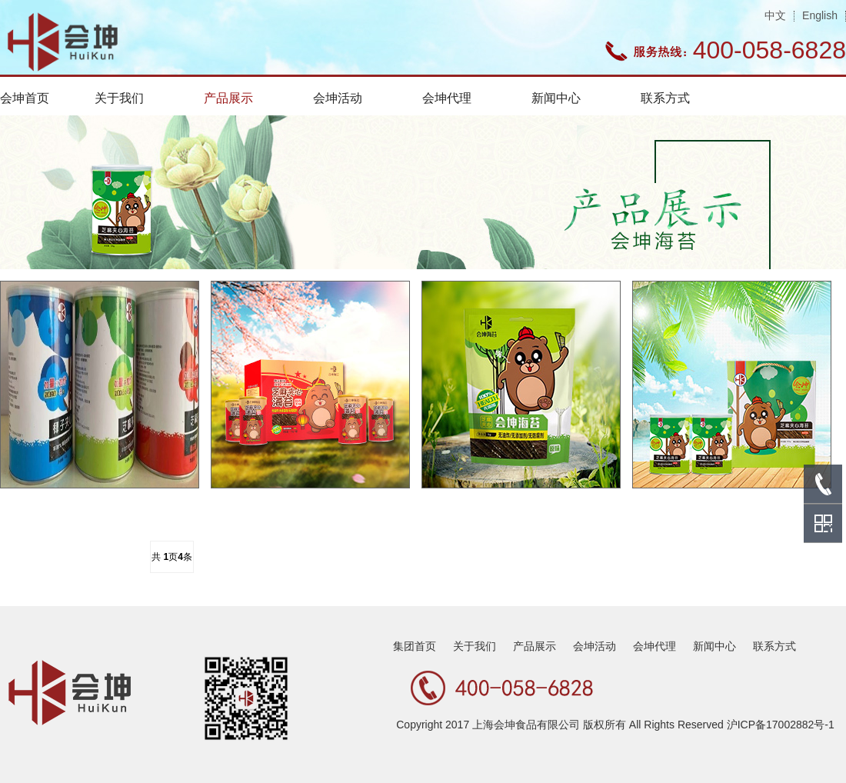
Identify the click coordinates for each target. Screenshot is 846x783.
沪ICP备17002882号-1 (780, 724)
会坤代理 (446, 98)
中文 (775, 15)
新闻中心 (556, 98)
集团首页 (414, 646)
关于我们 (119, 98)
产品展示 (228, 98)
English (820, 15)
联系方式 (665, 98)
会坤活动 (337, 98)
